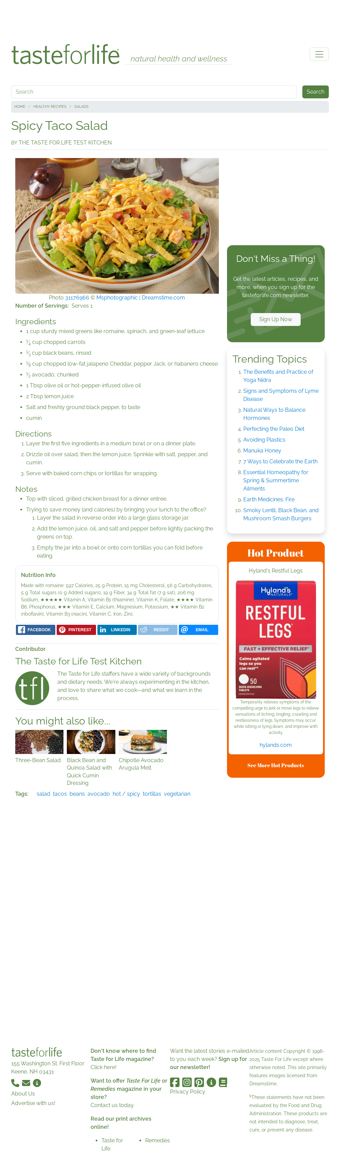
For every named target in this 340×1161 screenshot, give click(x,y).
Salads (81, 106)
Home (19, 106)
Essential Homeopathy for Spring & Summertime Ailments (275, 480)
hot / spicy (126, 794)
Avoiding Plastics (264, 440)
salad (43, 794)
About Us (23, 1093)
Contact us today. (112, 1105)
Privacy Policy (187, 1091)
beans (77, 794)
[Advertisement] (170, 20)
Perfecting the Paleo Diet (273, 429)
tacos (60, 794)
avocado (99, 794)
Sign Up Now (275, 319)
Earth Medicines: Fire (269, 499)
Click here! (103, 1067)
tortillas (152, 794)
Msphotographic (117, 297)
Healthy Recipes (50, 106)
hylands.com (276, 745)
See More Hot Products (275, 765)
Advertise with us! (33, 1103)
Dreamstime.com (163, 297)
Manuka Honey (262, 450)
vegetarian (177, 794)
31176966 (77, 297)
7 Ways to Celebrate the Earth (280, 461)
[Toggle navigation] (319, 54)
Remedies (157, 1140)
